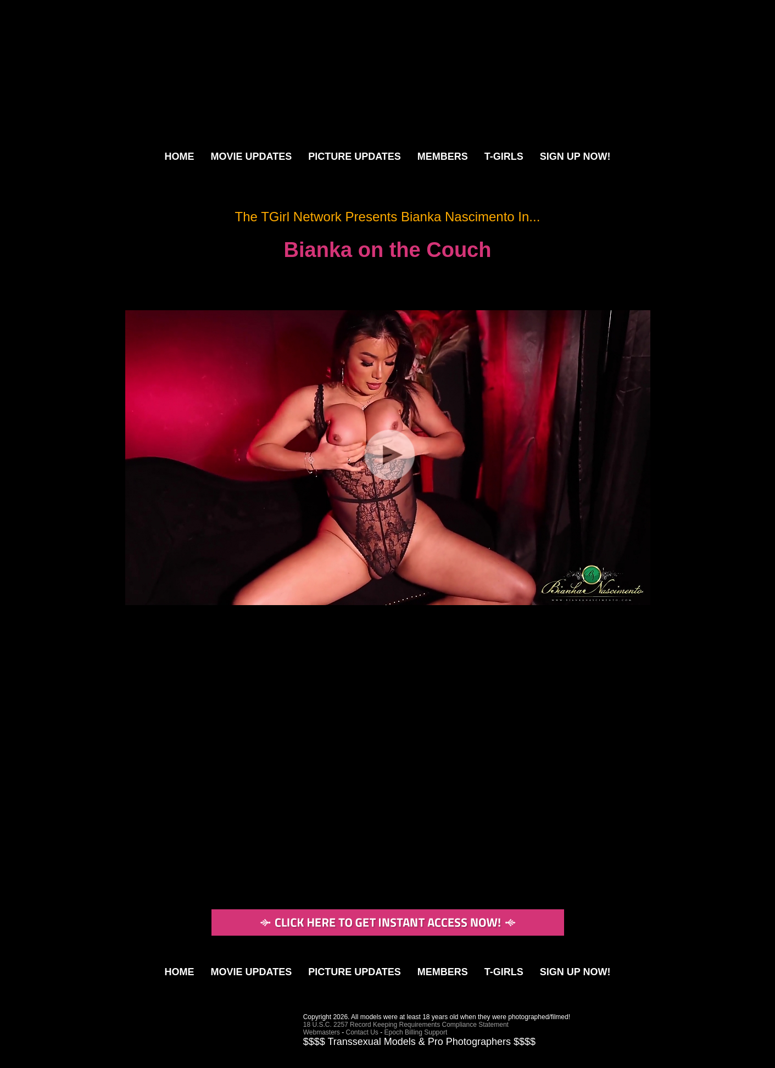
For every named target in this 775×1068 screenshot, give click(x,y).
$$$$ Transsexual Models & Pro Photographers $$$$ (419, 1041)
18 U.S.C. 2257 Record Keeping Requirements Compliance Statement (406, 1024)
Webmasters (321, 1032)
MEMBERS (442, 156)
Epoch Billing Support (416, 1032)
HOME (179, 156)
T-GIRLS (503, 156)
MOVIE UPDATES (251, 156)
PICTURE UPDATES (354, 156)
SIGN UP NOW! (575, 156)
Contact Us (362, 1032)
